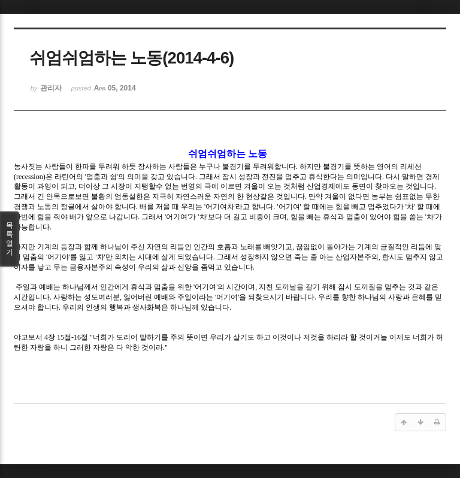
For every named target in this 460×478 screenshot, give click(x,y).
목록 (9, 239)
